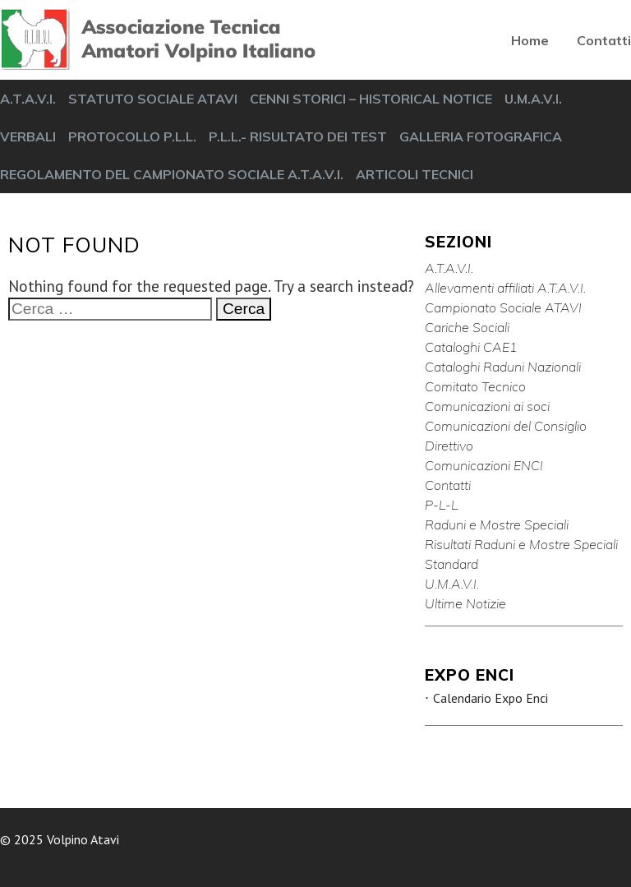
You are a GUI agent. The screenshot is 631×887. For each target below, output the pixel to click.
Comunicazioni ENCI (484, 465)
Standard (451, 564)
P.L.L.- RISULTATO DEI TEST (298, 136)
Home (530, 40)
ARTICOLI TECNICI (414, 174)
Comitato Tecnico (475, 386)
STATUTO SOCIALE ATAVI (152, 98)
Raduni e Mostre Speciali (497, 524)
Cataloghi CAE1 (471, 347)
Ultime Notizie (465, 603)
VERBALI (28, 136)
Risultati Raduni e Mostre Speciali (521, 544)
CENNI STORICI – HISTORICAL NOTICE (371, 98)
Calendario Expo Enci (490, 698)
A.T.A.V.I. (28, 98)
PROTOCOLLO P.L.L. (132, 136)
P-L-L (441, 505)
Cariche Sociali (467, 327)
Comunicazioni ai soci (487, 406)
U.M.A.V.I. (533, 98)
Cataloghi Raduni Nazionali (503, 366)
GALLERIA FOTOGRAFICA (480, 136)
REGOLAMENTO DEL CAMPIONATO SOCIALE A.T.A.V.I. (171, 174)
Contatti (604, 40)
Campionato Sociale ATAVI (503, 307)
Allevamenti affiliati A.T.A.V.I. (505, 287)
